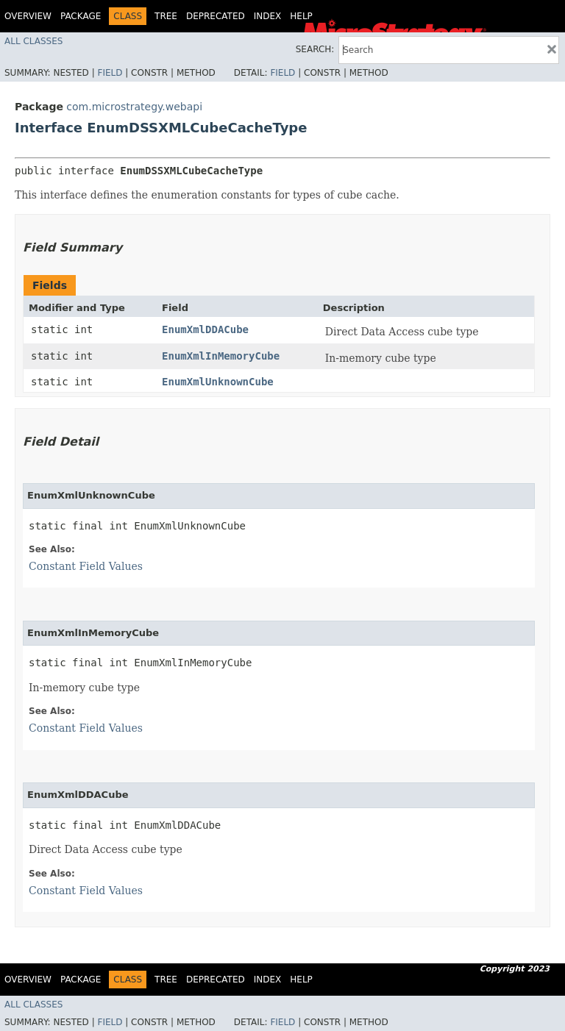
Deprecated (215, 16)
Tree (165, 16)
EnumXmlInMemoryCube (221, 356)
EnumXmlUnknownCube (218, 382)
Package (80, 16)
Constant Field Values (86, 566)
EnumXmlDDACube (205, 329)
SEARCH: (315, 49)
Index (268, 16)
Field (109, 73)
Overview (27, 16)
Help (301, 16)
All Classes (33, 41)
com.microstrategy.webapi (134, 107)
